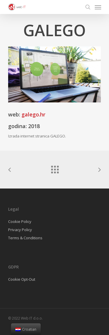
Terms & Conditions (25, 237)
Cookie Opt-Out (21, 279)
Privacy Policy (20, 229)
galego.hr (33, 114)
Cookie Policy (19, 221)
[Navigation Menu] (98, 7)
